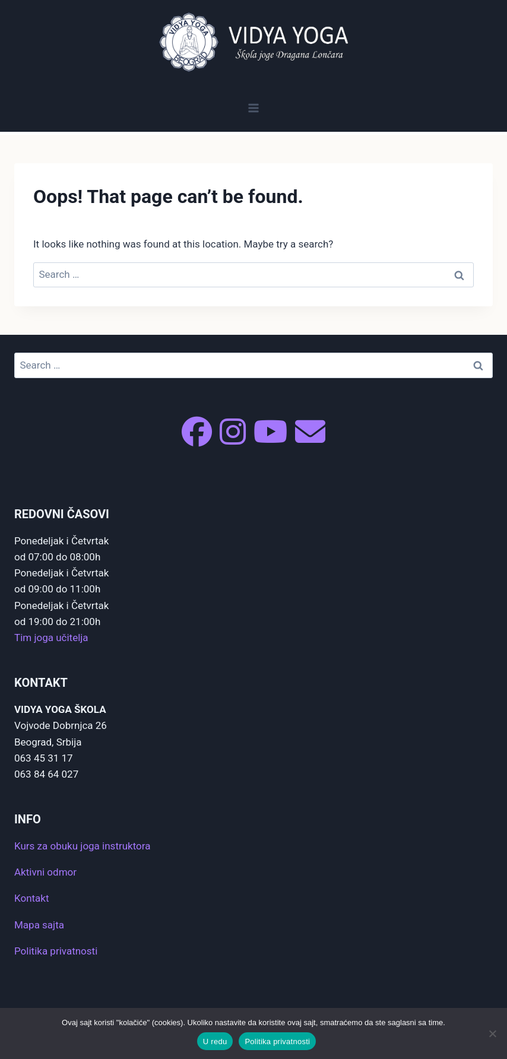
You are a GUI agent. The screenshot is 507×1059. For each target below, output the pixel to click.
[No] (492, 1033)
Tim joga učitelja (51, 637)
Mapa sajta (39, 925)
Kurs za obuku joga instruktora (82, 846)
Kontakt (31, 898)
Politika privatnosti (55, 951)
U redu (215, 1041)
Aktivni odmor (45, 872)
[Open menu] (254, 108)
